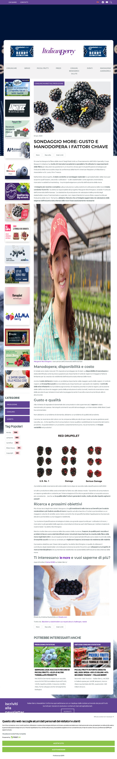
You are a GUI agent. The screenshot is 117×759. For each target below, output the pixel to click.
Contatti (24, 2)
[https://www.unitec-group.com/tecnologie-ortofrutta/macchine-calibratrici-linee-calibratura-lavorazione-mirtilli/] (17, 110)
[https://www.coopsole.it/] (17, 235)
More (38, 155)
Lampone (9, 438)
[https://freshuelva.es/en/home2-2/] (17, 359)
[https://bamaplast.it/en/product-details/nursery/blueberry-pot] (17, 297)
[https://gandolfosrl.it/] (17, 318)
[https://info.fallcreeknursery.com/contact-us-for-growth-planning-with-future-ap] (17, 276)
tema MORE (50, 562)
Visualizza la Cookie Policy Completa (14, 734)
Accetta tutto (58, 743)
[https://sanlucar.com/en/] (17, 89)
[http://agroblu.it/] (17, 255)
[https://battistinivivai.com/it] (22, 51)
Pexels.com (62, 617)
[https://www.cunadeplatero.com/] (17, 339)
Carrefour (9, 443)
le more (65, 558)
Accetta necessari (58, 750)
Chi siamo (13, 2)
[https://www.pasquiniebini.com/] (17, 130)
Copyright (9, 453)
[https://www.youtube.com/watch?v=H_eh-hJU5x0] (17, 151)
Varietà (10, 419)
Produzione (12, 404)
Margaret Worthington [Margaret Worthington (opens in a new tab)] (43, 361)
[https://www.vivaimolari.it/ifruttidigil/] (17, 214)
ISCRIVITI (68, 711)
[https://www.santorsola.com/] (17, 380)
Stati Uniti (59, 155)
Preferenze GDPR (58, 755)
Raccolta (48, 155)
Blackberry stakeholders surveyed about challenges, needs (64, 622)
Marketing (48, 83)
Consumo (11, 412)
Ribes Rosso (10, 448)
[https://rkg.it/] (17, 172)
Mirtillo (8, 433)
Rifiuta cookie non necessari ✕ (104, 717)
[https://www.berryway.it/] (17, 193)
